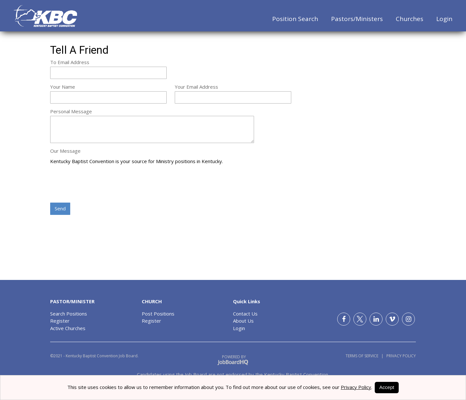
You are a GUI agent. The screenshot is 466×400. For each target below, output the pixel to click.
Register (60, 320)
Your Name (62, 86)
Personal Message (71, 111)
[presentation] (99, 184)
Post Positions (158, 313)
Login (444, 19)
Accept (386, 387)
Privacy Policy (399, 356)
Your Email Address (196, 86)
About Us (243, 320)
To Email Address (69, 62)
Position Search (295, 19)
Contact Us (245, 313)
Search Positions (68, 313)
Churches (409, 19)
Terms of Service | (364, 356)
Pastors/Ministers (357, 19)
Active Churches (67, 328)
